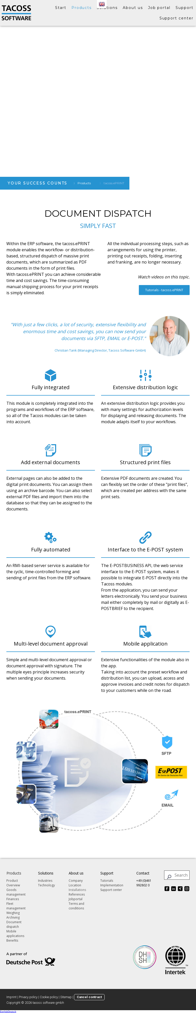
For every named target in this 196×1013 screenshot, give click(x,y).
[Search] (177, 875)
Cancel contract (89, 997)
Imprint (11, 997)
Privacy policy (28, 997)
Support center (176, 18)
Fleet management (16, 905)
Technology (46, 885)
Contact (142, 873)
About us (133, 7)
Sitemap (66, 997)
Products (81, 7)
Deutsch (12, 1011)
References (77, 894)
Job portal (159, 7)
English (4, 1011)
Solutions (107, 7)
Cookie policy (49, 997)
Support (184, 7)
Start (60, 7)
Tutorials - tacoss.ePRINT (164, 290)
